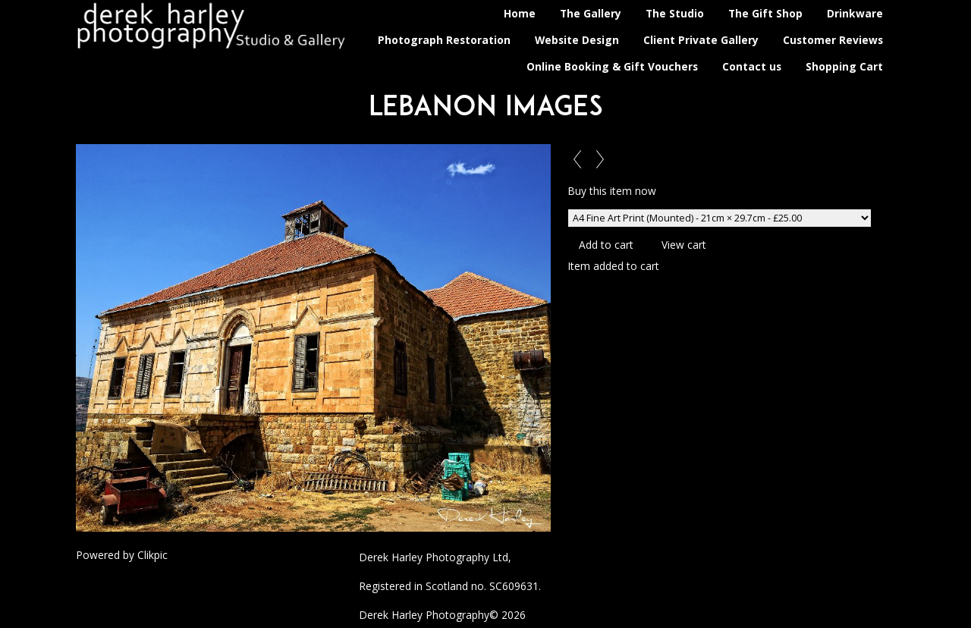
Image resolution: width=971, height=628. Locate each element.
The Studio (675, 13)
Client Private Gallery (701, 40)
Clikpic (152, 555)
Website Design (577, 40)
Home (520, 13)
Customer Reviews (833, 40)
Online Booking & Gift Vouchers (612, 66)
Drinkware (855, 13)
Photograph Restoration (444, 40)
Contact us (751, 66)
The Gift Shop (765, 13)
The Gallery (590, 13)
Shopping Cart (844, 66)
